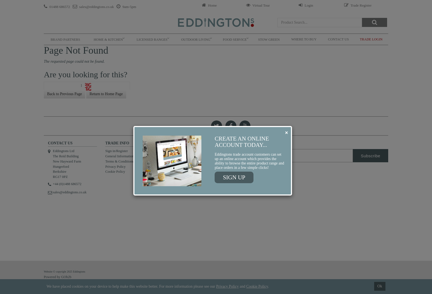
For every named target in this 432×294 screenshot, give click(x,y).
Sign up (234, 177)
